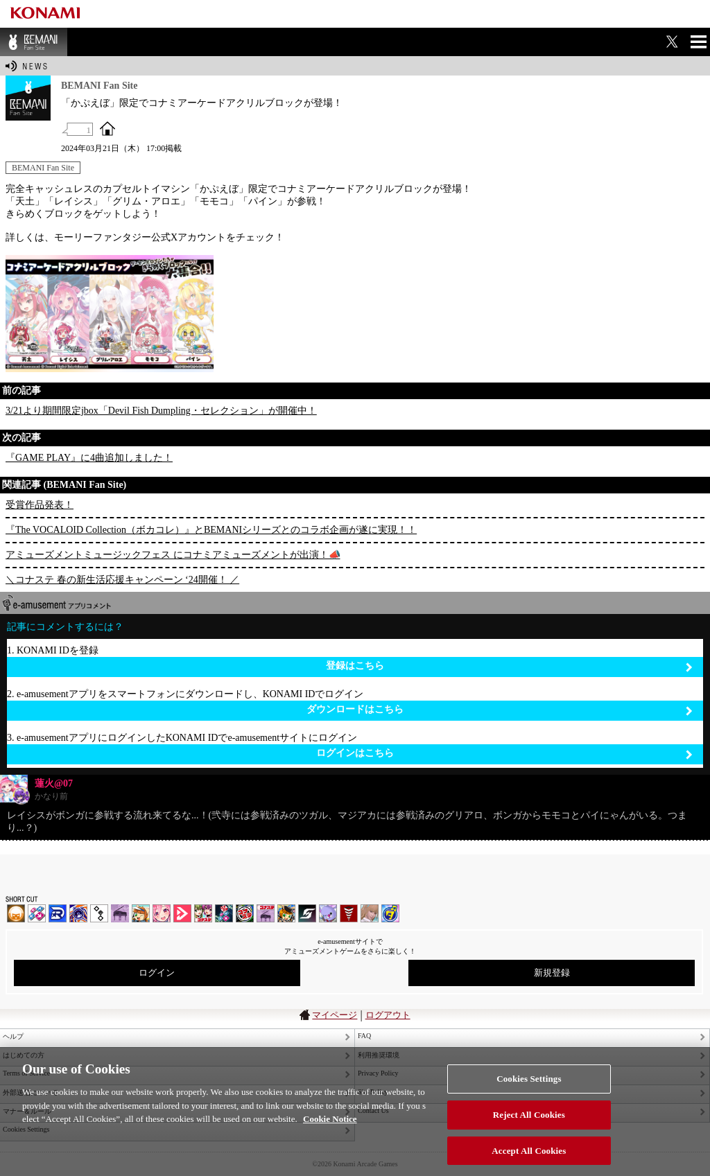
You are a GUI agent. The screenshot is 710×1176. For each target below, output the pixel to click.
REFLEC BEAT (328, 913)
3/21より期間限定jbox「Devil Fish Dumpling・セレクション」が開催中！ (161, 410)
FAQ (364, 1035)
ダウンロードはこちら (499, 710)
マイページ (334, 1015)
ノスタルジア (120, 913)
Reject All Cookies (529, 1130)
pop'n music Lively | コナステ (286, 913)
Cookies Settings (528, 1094)
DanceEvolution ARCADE (370, 913)
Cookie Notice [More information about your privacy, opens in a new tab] (330, 1134)
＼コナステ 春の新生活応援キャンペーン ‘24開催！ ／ (122, 579)
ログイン (157, 972)
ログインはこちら (504, 754)
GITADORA (78, 913)
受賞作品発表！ (39, 505)
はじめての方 (23, 1055)
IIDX (16, 913)
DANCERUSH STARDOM (58, 913)
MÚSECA (349, 913)
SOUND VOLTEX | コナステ (307, 913)
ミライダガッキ (390, 913)
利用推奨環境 (378, 1055)
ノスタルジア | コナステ (266, 913)
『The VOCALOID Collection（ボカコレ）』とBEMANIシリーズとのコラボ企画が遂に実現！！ (211, 530)
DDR (37, 913)
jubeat (99, 913)
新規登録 (552, 972)
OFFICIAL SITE (107, 128)
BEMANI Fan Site (33, 42)
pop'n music (141, 913)
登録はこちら (509, 666)
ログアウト (387, 1015)
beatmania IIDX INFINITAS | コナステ (203, 913)
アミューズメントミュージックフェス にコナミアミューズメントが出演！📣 (173, 555)
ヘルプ (13, 1036)
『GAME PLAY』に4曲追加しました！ (89, 458)
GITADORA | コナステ (245, 913)
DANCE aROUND (182, 913)
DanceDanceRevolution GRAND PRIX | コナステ (224, 913)
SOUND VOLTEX (162, 913)
